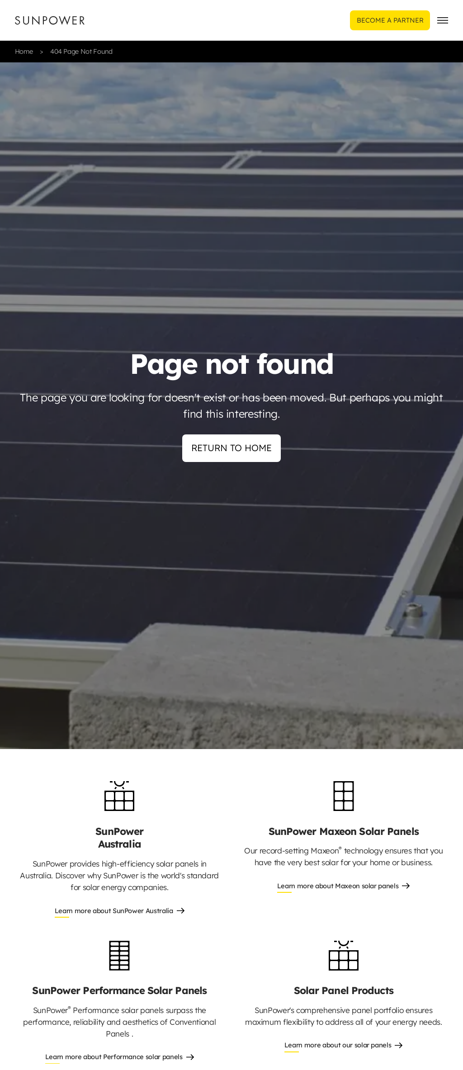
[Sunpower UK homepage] (50, 20)
